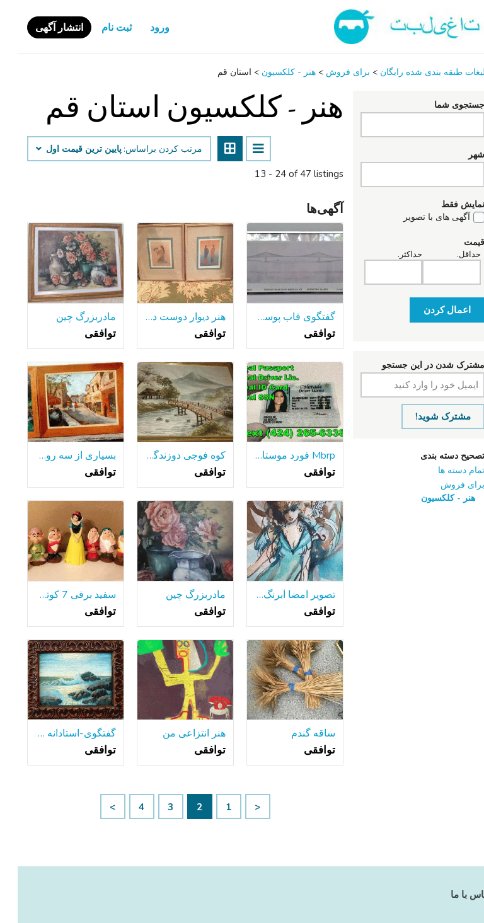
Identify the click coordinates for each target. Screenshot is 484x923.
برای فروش (445, 485)
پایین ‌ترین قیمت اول (61, 149)
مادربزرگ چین (68, 317)
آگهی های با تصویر (419, 217)
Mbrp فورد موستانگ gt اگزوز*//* (277, 455)
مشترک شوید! (425, 416)
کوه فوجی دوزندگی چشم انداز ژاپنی (167, 455)
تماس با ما (454, 894)
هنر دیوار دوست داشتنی (167, 317)
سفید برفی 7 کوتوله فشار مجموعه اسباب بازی (58, 594)
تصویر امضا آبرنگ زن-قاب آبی (277, 594)
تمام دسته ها (443, 470)
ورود (142, 28)
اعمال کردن (429, 310)
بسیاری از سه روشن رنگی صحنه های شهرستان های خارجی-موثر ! (58, 455)
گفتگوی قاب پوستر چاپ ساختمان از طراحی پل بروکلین (277, 317)
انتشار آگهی (42, 28)
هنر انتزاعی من (176, 733)
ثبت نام (99, 28)
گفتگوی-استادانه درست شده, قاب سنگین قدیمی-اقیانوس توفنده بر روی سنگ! (58, 733)
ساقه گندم (296, 733)
